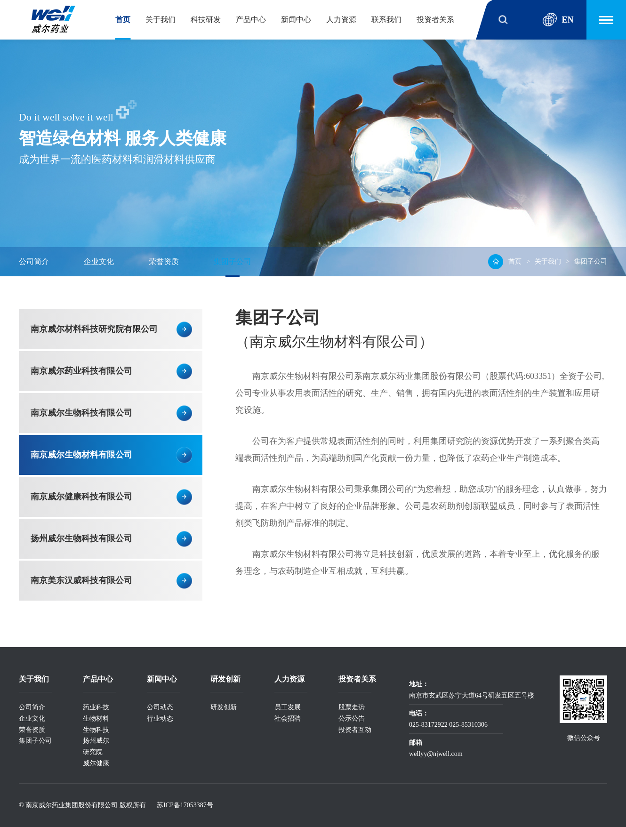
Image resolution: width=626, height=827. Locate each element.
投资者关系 (435, 20)
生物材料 (96, 718)
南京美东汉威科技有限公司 (111, 580)
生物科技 (96, 729)
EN (558, 20)
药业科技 (96, 707)
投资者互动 (354, 729)
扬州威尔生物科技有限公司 (111, 538)
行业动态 (160, 718)
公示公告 (351, 718)
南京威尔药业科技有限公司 (111, 371)
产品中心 (251, 20)
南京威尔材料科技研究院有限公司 (111, 329)
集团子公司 (232, 261)
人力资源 (341, 20)
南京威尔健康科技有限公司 (111, 497)
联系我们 (386, 20)
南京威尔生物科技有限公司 (111, 413)
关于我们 (160, 20)
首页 (122, 20)
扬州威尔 (96, 740)
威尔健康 (96, 763)
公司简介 (34, 261)
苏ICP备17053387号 (185, 805)
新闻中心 (296, 20)
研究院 (93, 751)
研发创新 (223, 707)
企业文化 (99, 261)
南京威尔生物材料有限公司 (111, 455)
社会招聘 (287, 718)
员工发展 (287, 707)
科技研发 (206, 20)
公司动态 (160, 707)
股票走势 (351, 707)
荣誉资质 (164, 261)
